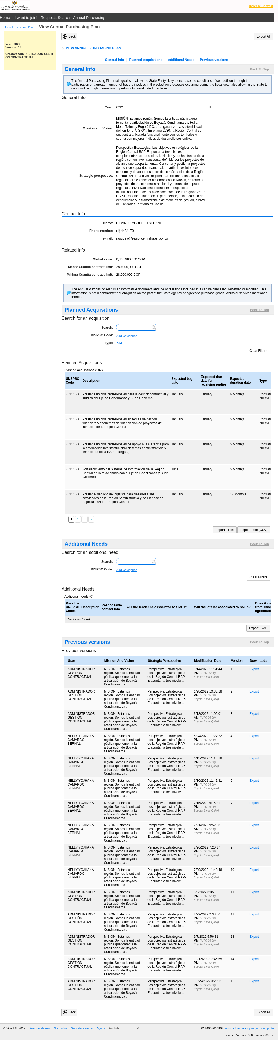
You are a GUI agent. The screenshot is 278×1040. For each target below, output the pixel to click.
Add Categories (126, 335)
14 (232, 959)
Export (254, 669)
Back (72, 36)
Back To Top (259, 69)
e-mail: (108, 238)
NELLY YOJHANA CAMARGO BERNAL (81, 740)
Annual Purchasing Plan (19, 27)
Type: (109, 343)
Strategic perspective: (96, 176)
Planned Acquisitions (146, 60)
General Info (114, 60)
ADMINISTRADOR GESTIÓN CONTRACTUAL (81, 673)
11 (232, 892)
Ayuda (101, 1028)
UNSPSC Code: (101, 335)
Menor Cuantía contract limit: (90, 267)
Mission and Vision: (98, 128)
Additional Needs (181, 60)
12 (232, 914)
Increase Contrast (261, 6)
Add (119, 343)
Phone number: (101, 231)
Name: (108, 223)
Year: (109, 107)
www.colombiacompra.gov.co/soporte (249, 1028)
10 (232, 870)
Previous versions (214, 60)
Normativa (60, 1028)
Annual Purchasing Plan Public (99, 17)
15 (232, 981)
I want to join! (26, 17)
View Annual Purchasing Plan (69, 26)
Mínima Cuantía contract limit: (90, 275)
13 (232, 937)
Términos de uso (39, 1028)
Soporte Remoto (82, 1028)
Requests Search (55, 17)
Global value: (103, 259)
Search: (107, 328)
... (127, 684)
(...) (127, 452)
